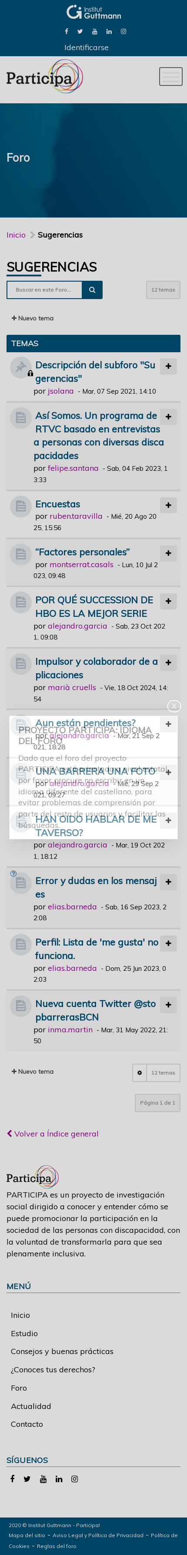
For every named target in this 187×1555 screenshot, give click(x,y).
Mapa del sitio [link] (27, 1535)
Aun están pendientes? (85, 722)
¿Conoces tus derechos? (53, 1369)
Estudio (24, 1333)
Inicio (16, 235)
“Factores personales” (82, 552)
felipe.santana (73, 468)
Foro (19, 1388)
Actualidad (31, 1406)
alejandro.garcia (77, 626)
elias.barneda (72, 907)
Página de (157, 1102)
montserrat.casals (82, 564)
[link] (66, 31)
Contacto (27, 1424)
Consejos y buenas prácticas (62, 1351)
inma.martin (70, 1029)
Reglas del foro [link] (57, 1546)
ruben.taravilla (76, 516)
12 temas (163, 289)
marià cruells (72, 687)
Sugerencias (52, 267)
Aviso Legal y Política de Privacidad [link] (98, 1535)
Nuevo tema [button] (32, 318)
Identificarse (86, 47)
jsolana (61, 391)
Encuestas (57, 504)
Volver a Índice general (53, 1134)
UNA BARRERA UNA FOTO (95, 771)
